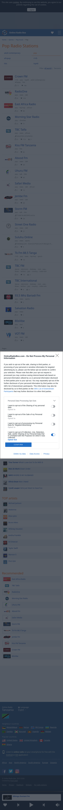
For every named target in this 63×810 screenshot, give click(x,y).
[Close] (58, 356)
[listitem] (31, 400)
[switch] (53, 406)
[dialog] (31, 405)
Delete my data (20, 454)
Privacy (46, 454)
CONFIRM (18, 445)
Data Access (35, 454)
